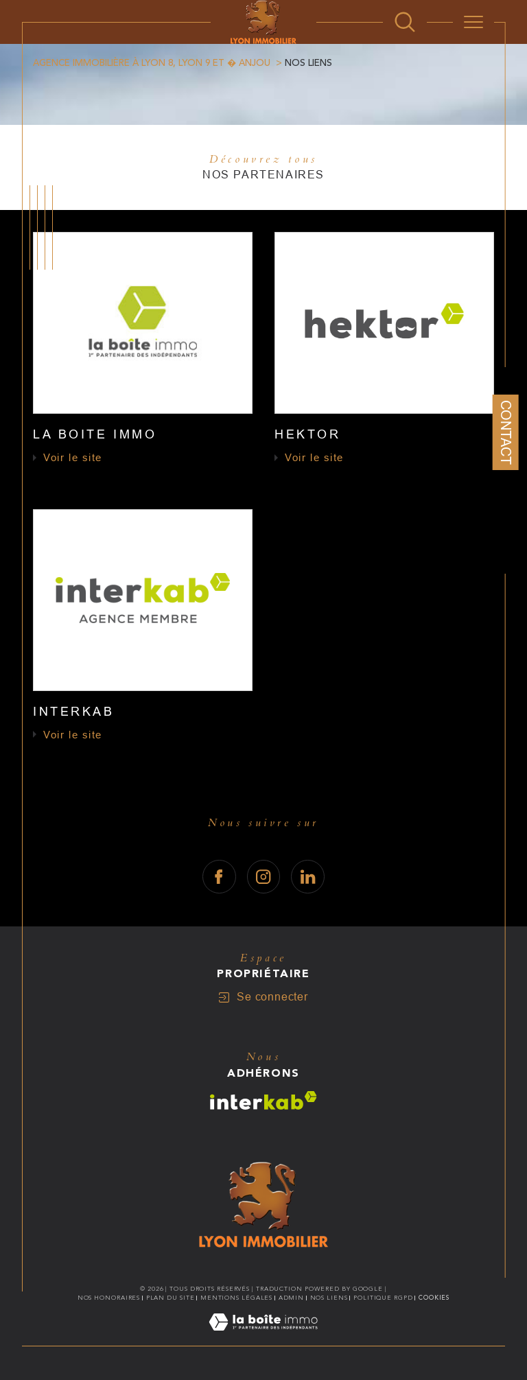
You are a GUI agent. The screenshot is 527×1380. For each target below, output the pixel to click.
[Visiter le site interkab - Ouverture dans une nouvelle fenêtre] (263, 1100)
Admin (292, 1297)
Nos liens (329, 1297)
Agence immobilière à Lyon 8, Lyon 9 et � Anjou (151, 63)
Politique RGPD (383, 1297)
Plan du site (170, 1297)
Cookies (434, 1297)
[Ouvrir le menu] (473, 22)
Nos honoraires (109, 1297)
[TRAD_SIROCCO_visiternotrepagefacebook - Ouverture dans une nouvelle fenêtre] (219, 876)
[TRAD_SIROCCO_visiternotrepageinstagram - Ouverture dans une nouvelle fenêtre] (264, 876)
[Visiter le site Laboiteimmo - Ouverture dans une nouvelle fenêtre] (263, 1338)
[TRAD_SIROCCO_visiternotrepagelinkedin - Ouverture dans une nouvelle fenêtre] (308, 876)
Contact (505, 432)
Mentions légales (236, 1297)
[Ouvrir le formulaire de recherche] (405, 22)
